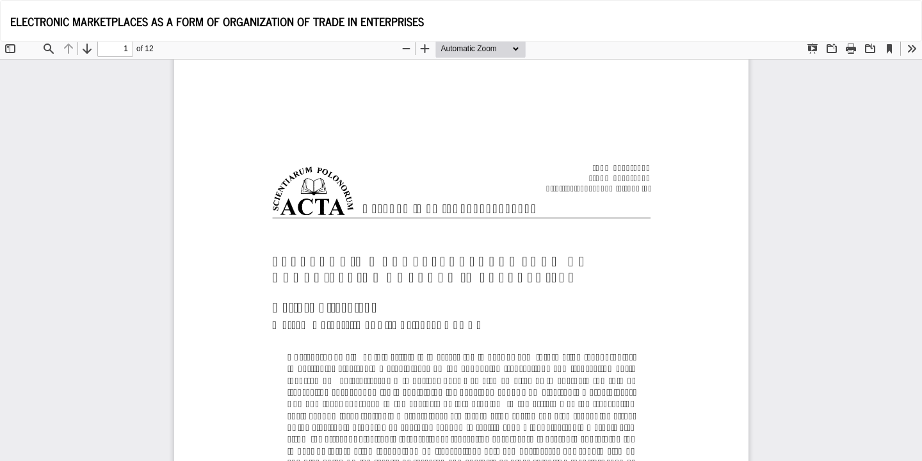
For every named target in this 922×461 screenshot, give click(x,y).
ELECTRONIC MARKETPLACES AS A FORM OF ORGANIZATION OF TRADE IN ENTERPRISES (217, 21)
